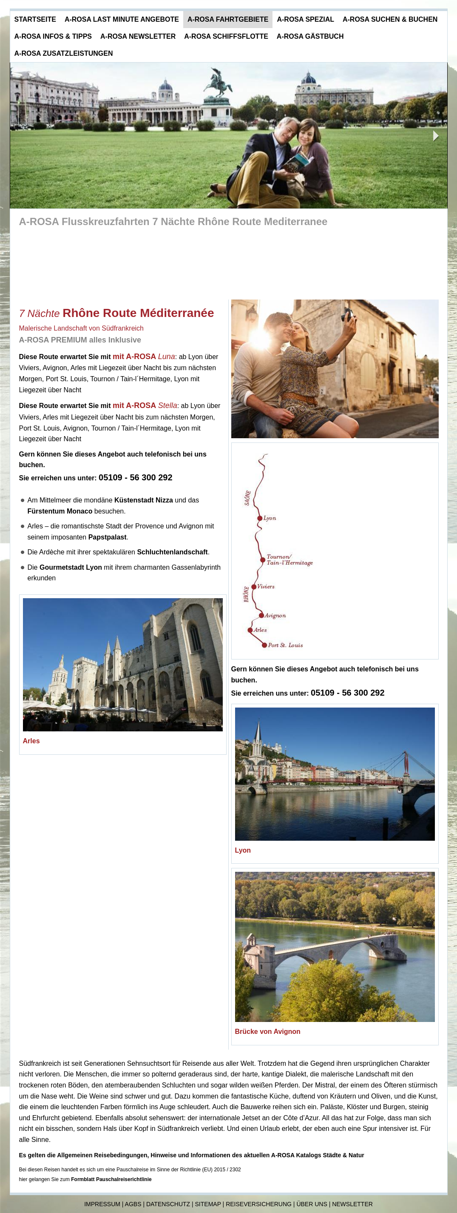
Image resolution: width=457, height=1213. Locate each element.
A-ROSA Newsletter (138, 36)
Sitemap (208, 1204)
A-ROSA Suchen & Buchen (390, 19)
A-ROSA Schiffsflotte (226, 36)
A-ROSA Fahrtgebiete (228, 19)
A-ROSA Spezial (305, 19)
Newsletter (352, 1204)
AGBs (133, 1204)
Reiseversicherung (259, 1204)
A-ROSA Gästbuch (310, 36)
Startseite (35, 19)
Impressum (102, 1204)
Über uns (311, 1204)
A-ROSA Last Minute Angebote (122, 19)
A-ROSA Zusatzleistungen (63, 53)
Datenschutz (168, 1204)
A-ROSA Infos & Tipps (53, 36)
